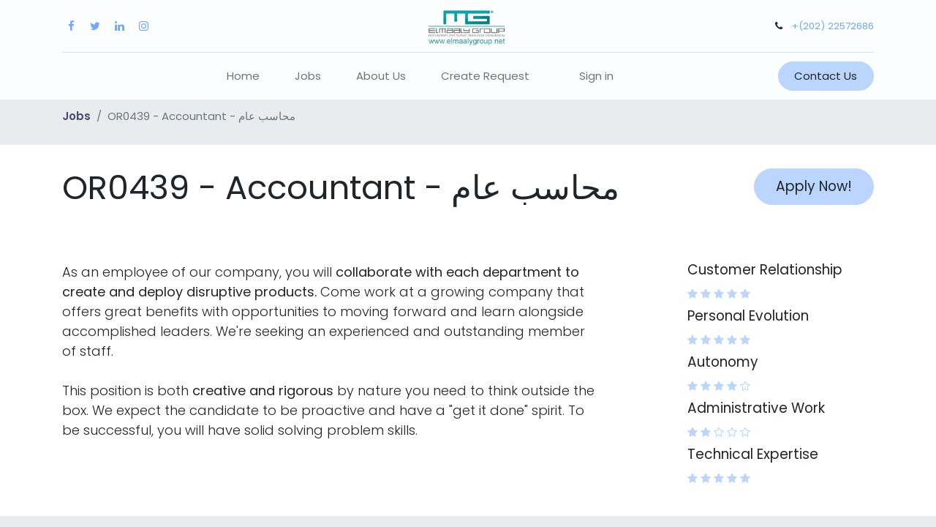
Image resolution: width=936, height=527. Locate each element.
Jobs (76, 116)
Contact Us (825, 75)
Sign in (596, 75)
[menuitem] (243, 76)
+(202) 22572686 (833, 26)
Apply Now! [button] (814, 186)
